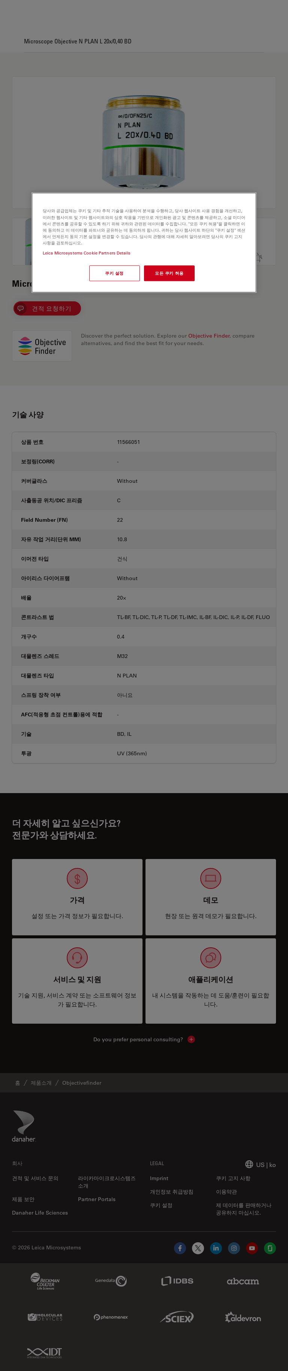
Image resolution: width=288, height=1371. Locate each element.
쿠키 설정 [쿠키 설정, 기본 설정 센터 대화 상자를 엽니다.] (114, 273)
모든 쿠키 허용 (169, 273)
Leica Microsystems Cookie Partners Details (86, 253)
